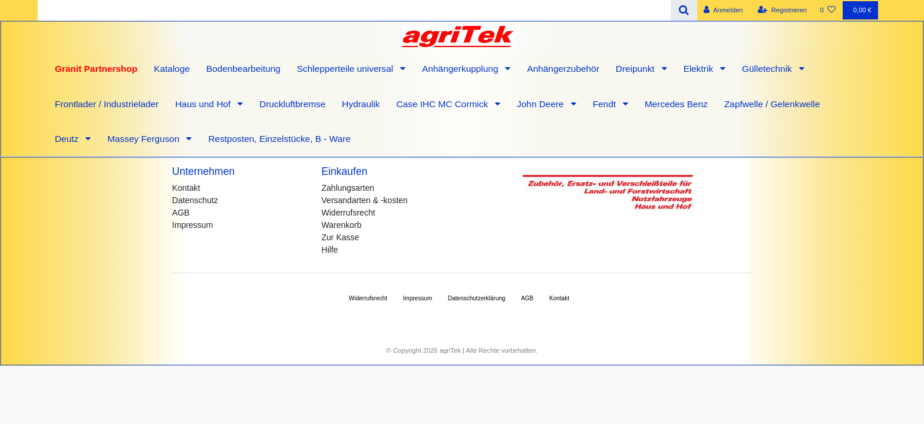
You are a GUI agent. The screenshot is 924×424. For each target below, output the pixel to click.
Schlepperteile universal (346, 69)
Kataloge (172, 69)
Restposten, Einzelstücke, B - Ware (279, 139)
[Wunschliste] (827, 10)
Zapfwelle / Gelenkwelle (772, 104)
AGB (181, 212)
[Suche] (684, 10)
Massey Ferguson (144, 139)
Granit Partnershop (96, 69)
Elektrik (700, 69)
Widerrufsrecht (348, 212)
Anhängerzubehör (563, 69)
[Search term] (354, 10)
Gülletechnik (768, 69)
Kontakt (186, 188)
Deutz (68, 139)
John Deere (541, 104)
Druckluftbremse (292, 104)
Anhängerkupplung (461, 69)
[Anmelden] (723, 10)
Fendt (606, 104)
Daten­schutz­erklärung (476, 298)
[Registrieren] (782, 10)
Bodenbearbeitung (243, 69)
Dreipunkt (636, 69)
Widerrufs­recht (368, 298)
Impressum (192, 225)
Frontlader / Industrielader (107, 104)
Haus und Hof (204, 104)
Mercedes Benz (676, 104)
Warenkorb (342, 225)
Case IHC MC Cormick (444, 104)
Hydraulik (361, 104)
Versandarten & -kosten (365, 200)
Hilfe (330, 249)
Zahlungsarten (348, 188)
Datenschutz (195, 200)
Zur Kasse (340, 237)
